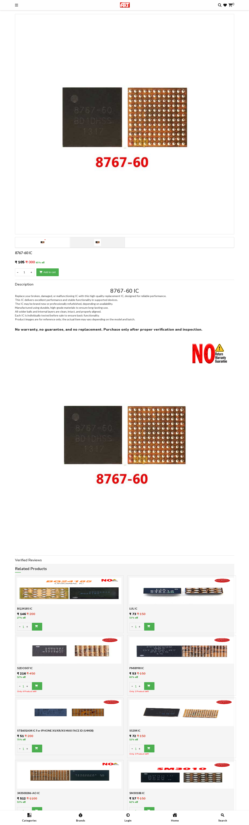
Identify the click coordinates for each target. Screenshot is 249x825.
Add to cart (47, 272)
